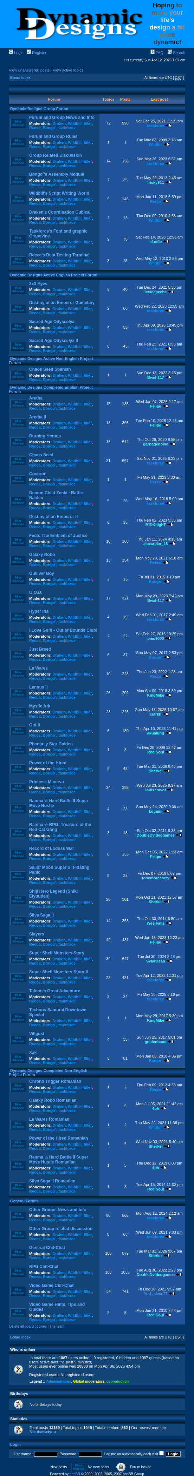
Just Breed (40, 649)
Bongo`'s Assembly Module (56, 174)
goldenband (156, 1042)
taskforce (67, 128)
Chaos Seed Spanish (50, 369)
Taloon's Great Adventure (54, 990)
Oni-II (34, 725)
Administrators (58, 1381)
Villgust (36, 1033)
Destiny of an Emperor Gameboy (62, 302)
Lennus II (38, 687)
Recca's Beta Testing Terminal (59, 255)
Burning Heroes (45, 436)
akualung (155, 733)
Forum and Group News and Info (62, 117)
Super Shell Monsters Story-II (58, 972)
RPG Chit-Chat (43, 1266)
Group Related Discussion (55, 155)
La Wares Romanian (49, 1119)
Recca (34, 128)
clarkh (155, 714)
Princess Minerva (46, 781)
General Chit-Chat (47, 1247)
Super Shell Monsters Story (56, 953)
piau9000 (155, 638)
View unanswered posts (29, 70)
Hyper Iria (38, 611)
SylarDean (155, 961)
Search (176, 53)
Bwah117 (155, 377)
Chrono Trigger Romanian (55, 1081)
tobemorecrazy (155, 878)
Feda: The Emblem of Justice (58, 535)
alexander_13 (155, 544)
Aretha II (37, 417)
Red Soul (155, 752)
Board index (20, 78)
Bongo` (49, 128)
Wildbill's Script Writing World (59, 193)
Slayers (36, 934)
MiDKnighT (156, 525)
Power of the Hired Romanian (58, 1138)
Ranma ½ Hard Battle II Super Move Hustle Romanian (58, 1160)
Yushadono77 (155, 1294)
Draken (59, 123)
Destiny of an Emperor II (53, 516)
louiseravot (156, 790)
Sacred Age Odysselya (52, 321)
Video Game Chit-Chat (51, 1285)
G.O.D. (35, 592)
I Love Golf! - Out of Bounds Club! (63, 630)
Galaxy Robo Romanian (53, 1100)
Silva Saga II (41, 915)
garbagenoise (155, 444)
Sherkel (156, 771)
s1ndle (155, 242)
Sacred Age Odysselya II (53, 340)
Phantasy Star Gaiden (51, 744)
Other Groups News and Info (57, 1209)
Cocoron (37, 473)
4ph (155, 1108)
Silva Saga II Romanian (52, 1181)
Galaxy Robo (42, 554)
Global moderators (88, 1381)
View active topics (68, 70)
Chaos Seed (41, 454)
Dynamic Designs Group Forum (39, 109)
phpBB (75, 1474)
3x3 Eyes (38, 283)
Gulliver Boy (41, 573)
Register (36, 53)
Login (16, 53)
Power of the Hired (47, 762)
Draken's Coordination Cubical (60, 212)
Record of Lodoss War (51, 848)
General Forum (24, 1201)
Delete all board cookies (28, 1326)
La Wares (38, 668)
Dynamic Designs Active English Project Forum (53, 275)
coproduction (117, 1381)
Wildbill (75, 123)
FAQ (156, 53)
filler (88, 123)
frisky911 (155, 182)
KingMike (155, 695)
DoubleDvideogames (155, 835)
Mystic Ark (39, 706)
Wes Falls (156, 923)
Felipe (155, 406)
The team (57, 1326)
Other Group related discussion (60, 1228)
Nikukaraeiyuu (43, 1432)
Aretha (36, 398)
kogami (156, 811)
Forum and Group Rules (53, 136)
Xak (33, 1052)
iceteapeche (155, 292)
